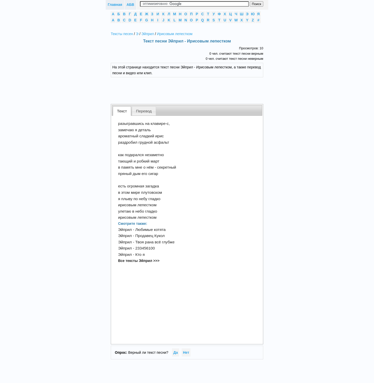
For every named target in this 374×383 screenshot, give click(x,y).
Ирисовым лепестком (174, 34)
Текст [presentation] (122, 111)
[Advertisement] (191, 90)
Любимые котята (150, 229)
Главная (115, 5)
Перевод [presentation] (144, 111)
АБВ (130, 5)
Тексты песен (122, 34)
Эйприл (148, 34)
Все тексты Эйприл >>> (139, 261)
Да (175, 352)
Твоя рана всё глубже (155, 242)
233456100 (145, 248)
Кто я (140, 254)
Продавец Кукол (150, 235)
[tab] (122, 111)
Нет (186, 352)
